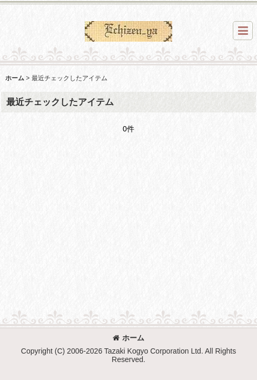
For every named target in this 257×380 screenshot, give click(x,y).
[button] (243, 30)
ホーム (128, 338)
